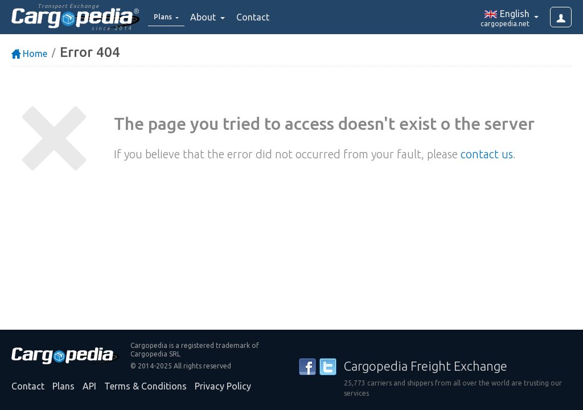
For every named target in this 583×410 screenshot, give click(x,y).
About (211, 17)
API (89, 386)
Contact (260, 17)
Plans (63, 386)
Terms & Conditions (145, 386)
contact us (487, 154)
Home (29, 53)
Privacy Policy (223, 386)
